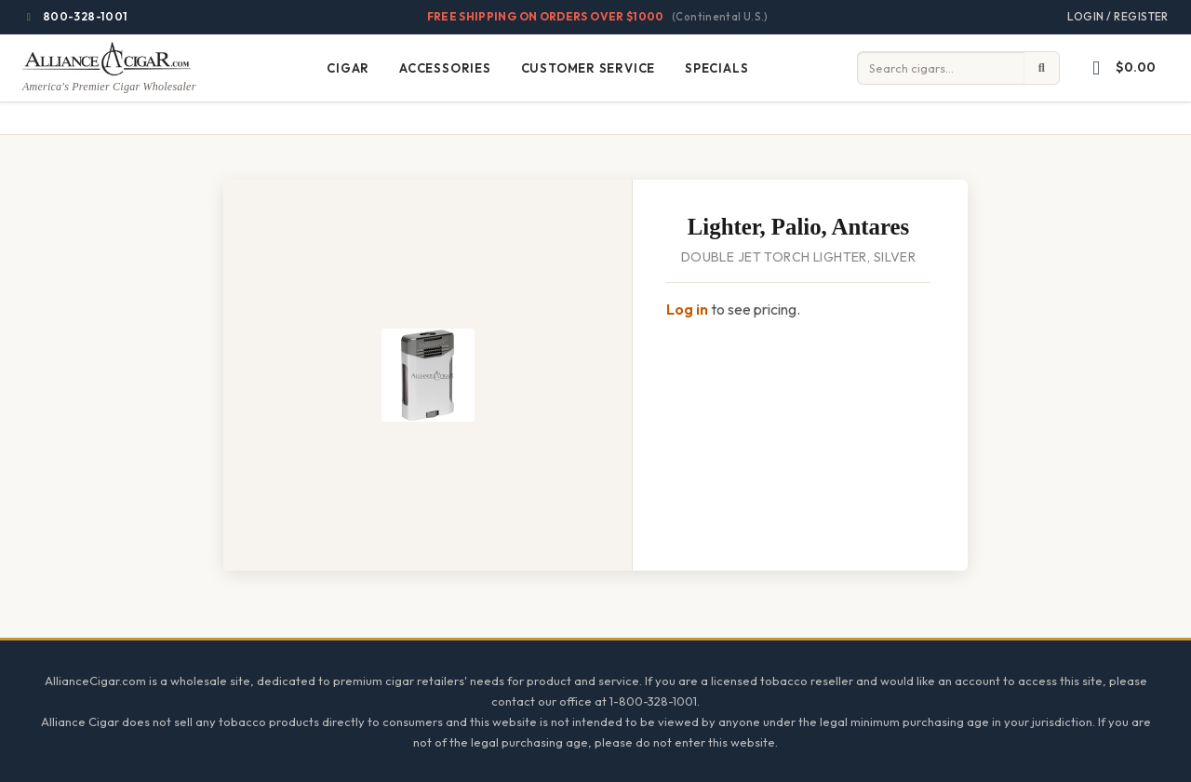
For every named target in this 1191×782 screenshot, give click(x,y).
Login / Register (1118, 16)
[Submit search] (1042, 68)
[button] (1120, 68)
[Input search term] (940, 68)
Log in (687, 309)
